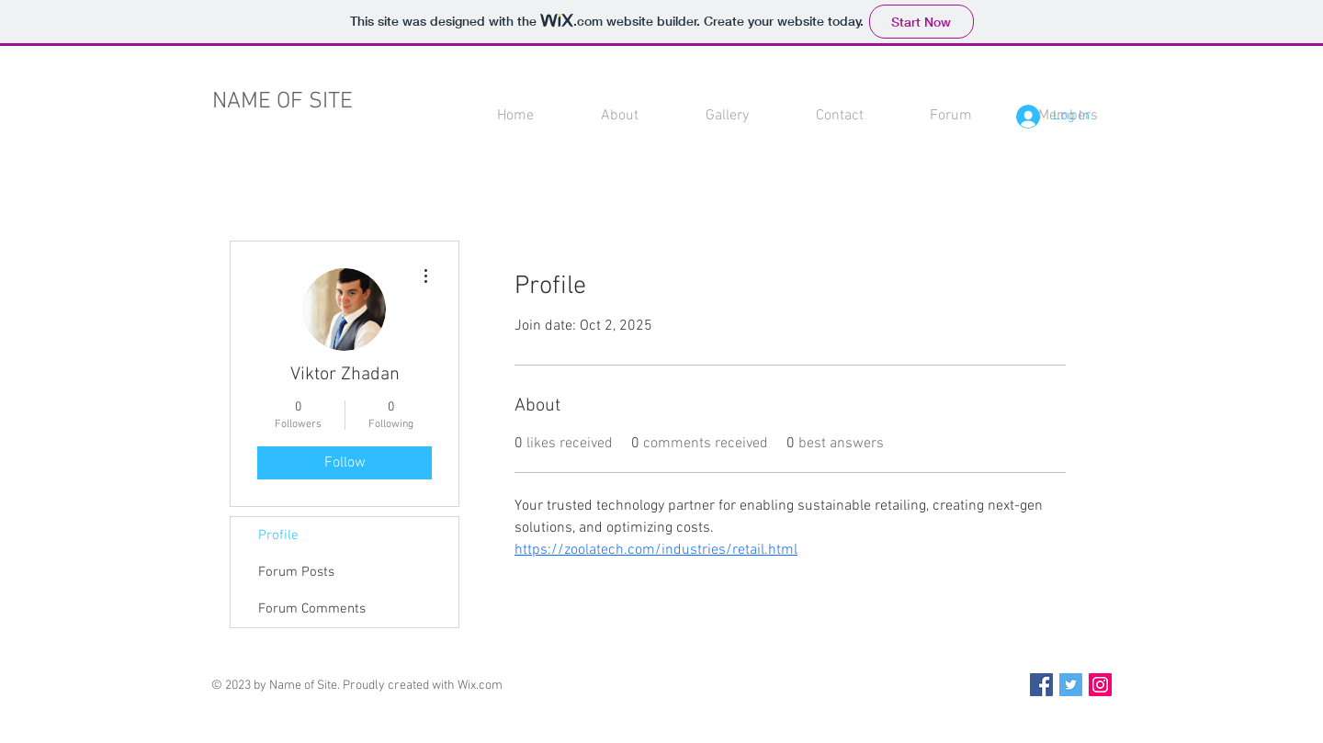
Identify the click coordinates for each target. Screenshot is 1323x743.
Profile (278, 535)
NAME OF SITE (282, 102)
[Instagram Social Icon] (1100, 684)
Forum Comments (312, 609)
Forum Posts (296, 572)
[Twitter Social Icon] (1070, 684)
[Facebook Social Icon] (1041, 684)
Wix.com (480, 685)
